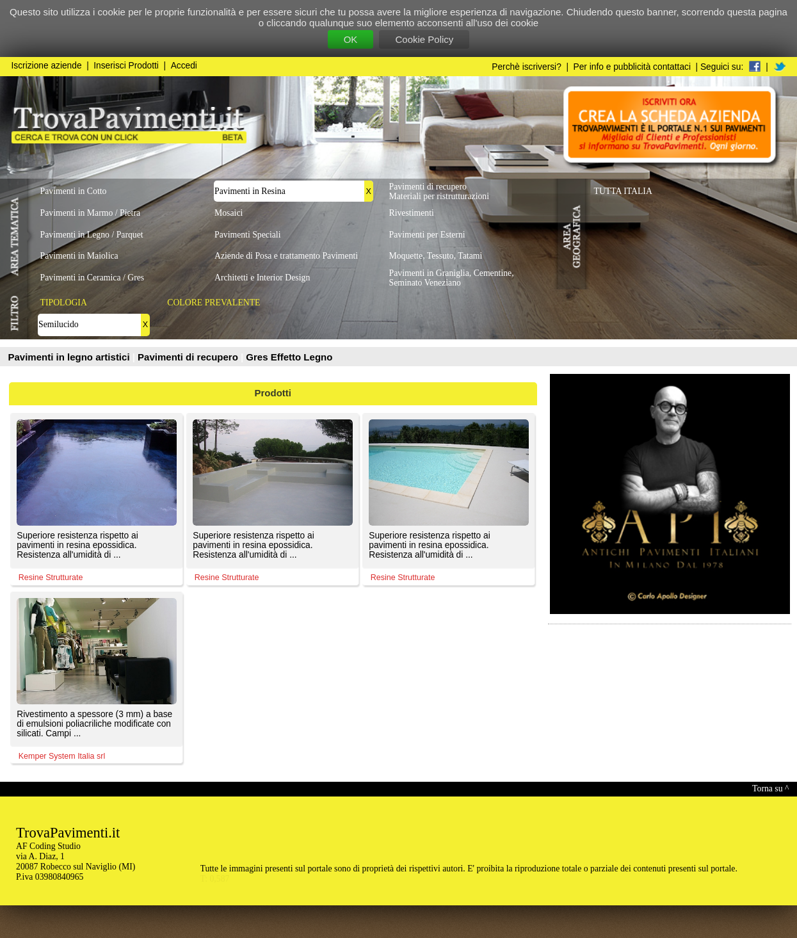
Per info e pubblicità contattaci (632, 67)
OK (351, 39)
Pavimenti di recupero (189, 357)
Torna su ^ (770, 788)
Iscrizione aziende (47, 65)
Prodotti (273, 392)
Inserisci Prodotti (126, 65)
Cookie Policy (424, 39)
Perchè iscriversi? (526, 67)
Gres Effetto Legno (289, 357)
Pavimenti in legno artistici (70, 357)
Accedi (184, 65)
